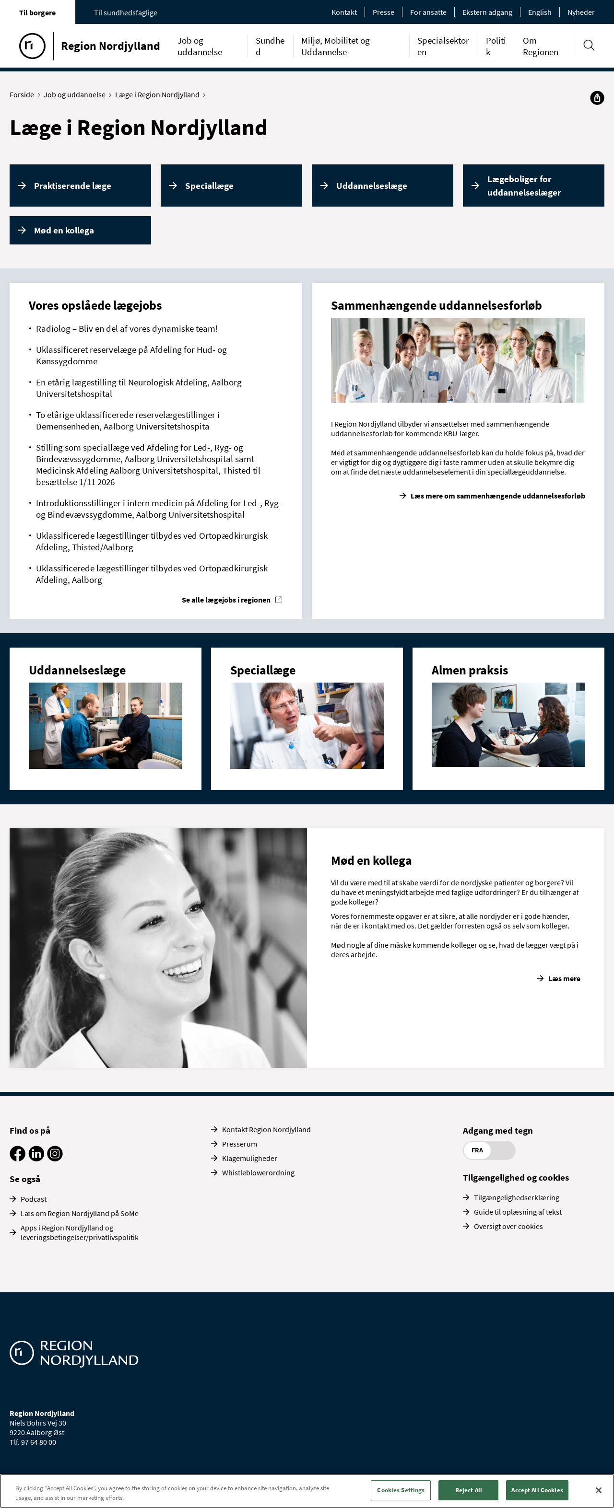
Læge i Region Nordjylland (159, 94)
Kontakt (344, 12)
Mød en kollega (64, 230)
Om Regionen (540, 46)
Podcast (34, 1199)
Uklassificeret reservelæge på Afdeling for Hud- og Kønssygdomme (131, 355)
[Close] (598, 1490)
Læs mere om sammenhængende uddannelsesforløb (498, 495)
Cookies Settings (401, 1490)
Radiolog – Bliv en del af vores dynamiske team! (127, 328)
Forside (24, 94)
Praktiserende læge (72, 185)
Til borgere (37, 12)
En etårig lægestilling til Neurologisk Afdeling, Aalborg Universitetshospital (139, 387)
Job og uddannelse (199, 46)
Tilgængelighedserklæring (516, 1197)
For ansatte (428, 12)
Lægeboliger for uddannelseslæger (524, 185)
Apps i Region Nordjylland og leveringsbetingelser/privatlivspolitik (80, 1232)
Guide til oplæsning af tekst (518, 1212)
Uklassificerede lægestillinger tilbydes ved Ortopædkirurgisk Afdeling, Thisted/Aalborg (152, 541)
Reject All (468, 1490)
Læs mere (564, 978)
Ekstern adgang (487, 12)
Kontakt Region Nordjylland (266, 1129)
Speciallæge (209, 185)
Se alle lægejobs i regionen (226, 599)
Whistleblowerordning (258, 1172)
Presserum (239, 1143)
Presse (383, 12)
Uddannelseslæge (371, 185)
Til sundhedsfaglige (125, 12)
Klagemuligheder (249, 1158)
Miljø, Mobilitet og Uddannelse (335, 46)
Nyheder (581, 12)
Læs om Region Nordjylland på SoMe (80, 1213)
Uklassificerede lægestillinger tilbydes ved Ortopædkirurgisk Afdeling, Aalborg (152, 573)
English (540, 12)
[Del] (597, 98)
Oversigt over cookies (508, 1226)
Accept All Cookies (537, 1490)
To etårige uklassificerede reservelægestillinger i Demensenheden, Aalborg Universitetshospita (128, 420)
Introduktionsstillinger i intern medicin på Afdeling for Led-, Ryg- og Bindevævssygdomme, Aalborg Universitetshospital (159, 508)
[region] (307, 1491)
